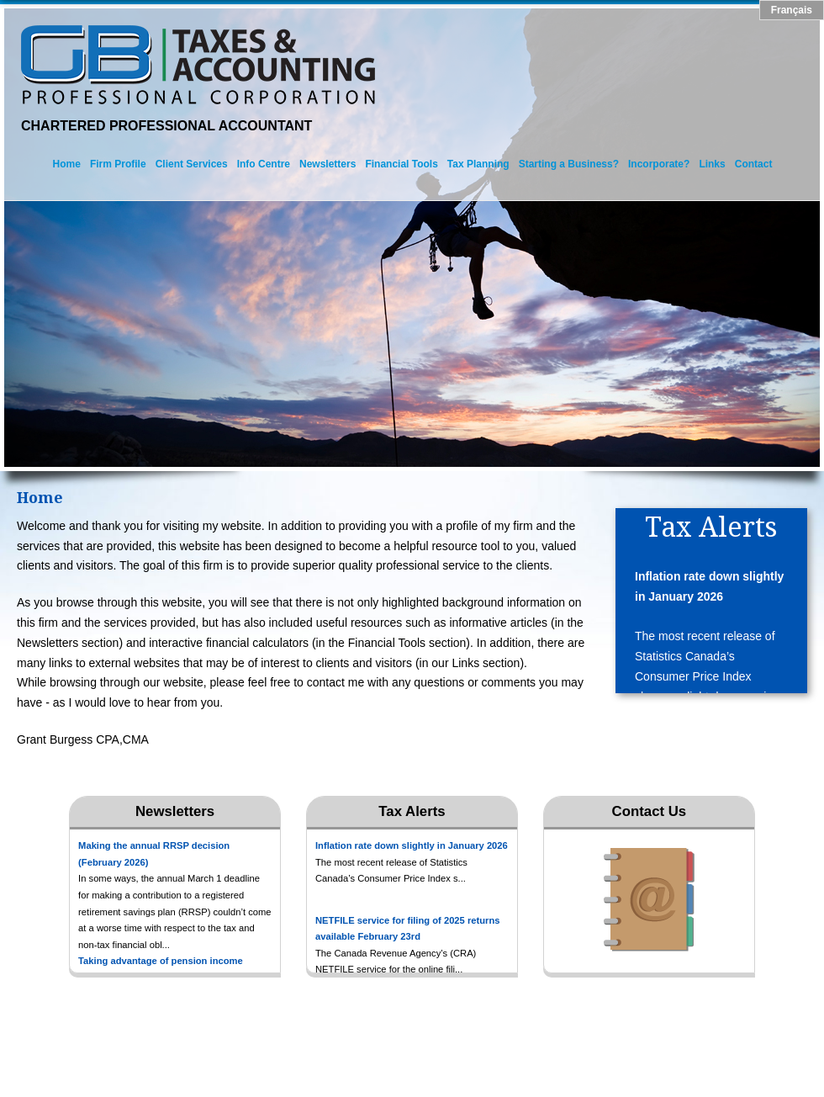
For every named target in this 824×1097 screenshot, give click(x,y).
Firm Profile (118, 164)
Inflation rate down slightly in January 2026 (709, 586)
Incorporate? (658, 164)
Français (791, 10)
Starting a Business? (569, 164)
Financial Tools (401, 164)
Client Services (192, 164)
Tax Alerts (411, 811)
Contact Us (649, 811)
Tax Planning (478, 164)
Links (712, 164)
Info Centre (263, 164)
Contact (754, 164)
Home (67, 164)
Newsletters (327, 164)
